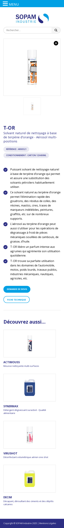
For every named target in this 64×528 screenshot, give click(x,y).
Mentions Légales (47, 523)
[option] (32, 67)
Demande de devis (17, 289)
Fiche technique (16, 299)
